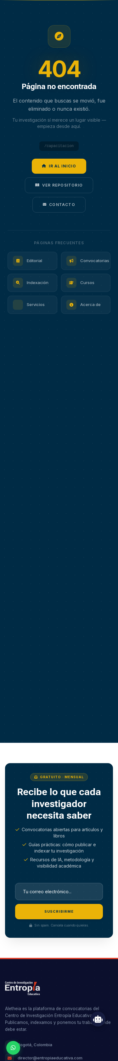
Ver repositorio (59, 185)
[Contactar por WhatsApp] (13, 1048)
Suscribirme (59, 911)
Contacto (59, 204)
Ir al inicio (59, 166)
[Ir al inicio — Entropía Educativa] (22, 989)
